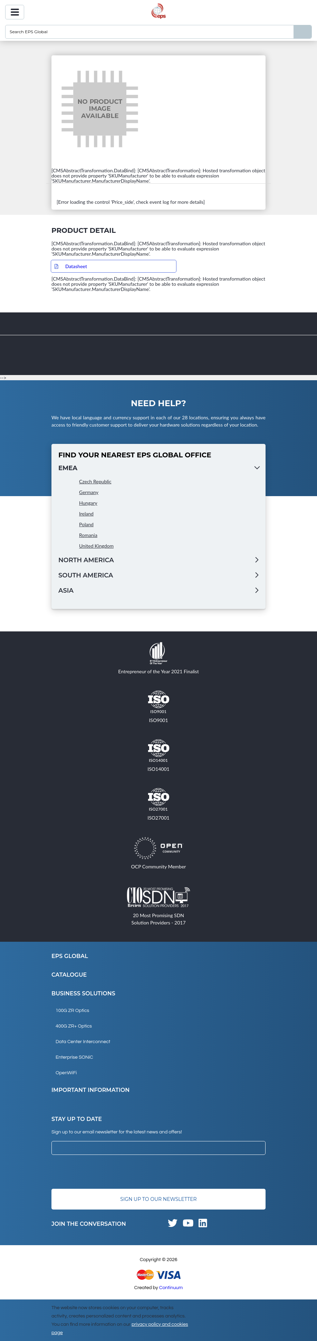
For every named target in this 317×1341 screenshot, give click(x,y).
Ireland (86, 514)
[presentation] (103, 1171)
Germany (88, 492)
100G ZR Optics (72, 1010)
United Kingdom (96, 546)
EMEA (67, 468)
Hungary (88, 503)
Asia (66, 590)
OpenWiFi (66, 1072)
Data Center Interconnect (83, 1041)
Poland (86, 524)
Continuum (171, 1287)
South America (85, 575)
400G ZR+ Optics (74, 1026)
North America (86, 560)
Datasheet (76, 266)
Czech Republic (95, 481)
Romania (88, 535)
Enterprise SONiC (74, 1057)
